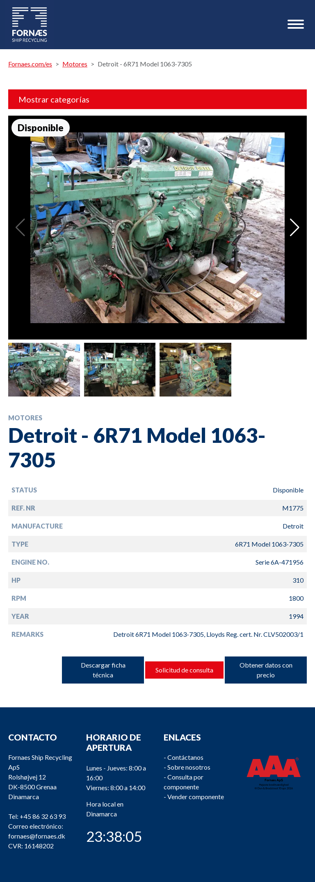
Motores (74, 64)
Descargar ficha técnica (103, 670)
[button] (294, 228)
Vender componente (195, 796)
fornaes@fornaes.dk (36, 836)
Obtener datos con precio (266, 670)
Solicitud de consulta (184, 670)
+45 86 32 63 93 (43, 816)
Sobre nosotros (188, 767)
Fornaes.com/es (30, 64)
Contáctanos (185, 757)
